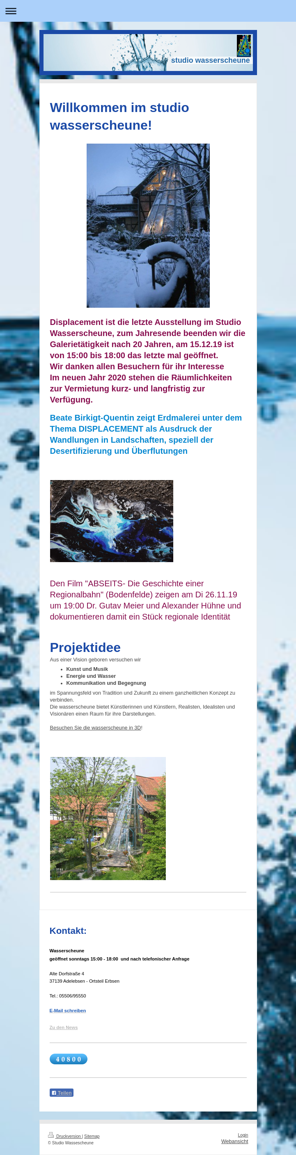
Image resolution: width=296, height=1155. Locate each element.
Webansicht (234, 1141)
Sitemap (91, 1136)
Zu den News (64, 1027)
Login (243, 1135)
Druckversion (65, 1136)
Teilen (61, 1093)
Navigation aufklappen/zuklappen (148, 11)
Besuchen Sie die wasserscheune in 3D (95, 728)
